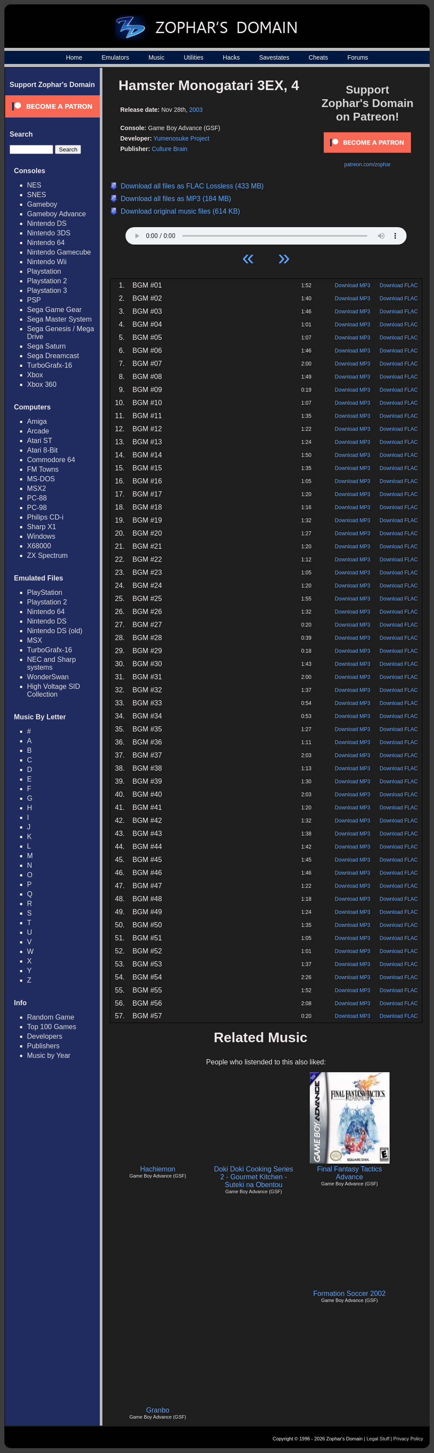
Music (157, 57)
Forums (357, 57)
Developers (44, 1036)
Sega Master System (59, 319)
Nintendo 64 (45, 242)
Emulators (115, 57)
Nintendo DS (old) (54, 630)
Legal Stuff (377, 1438)
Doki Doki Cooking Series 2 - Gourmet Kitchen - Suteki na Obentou (253, 1176)
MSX (34, 640)
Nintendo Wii (47, 261)
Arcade (38, 431)
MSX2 (36, 488)
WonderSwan (48, 677)
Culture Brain (169, 148)
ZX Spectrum (47, 555)
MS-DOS (41, 479)
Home (74, 57)
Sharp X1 (41, 526)
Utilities (193, 57)
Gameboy (42, 204)
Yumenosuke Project (181, 138)
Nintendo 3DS (49, 233)
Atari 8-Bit (42, 450)
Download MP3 (352, 285)
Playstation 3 (47, 290)
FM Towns (43, 469)
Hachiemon (158, 1169)
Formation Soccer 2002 (349, 1293)
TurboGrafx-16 (49, 365)
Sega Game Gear (54, 309)
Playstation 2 (47, 281)
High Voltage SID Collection (53, 690)
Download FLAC (398, 285)
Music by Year (49, 1055)
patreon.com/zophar (367, 164)
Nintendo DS (47, 223)
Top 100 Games (51, 1026)
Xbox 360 (42, 384)
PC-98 (37, 507)
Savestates (274, 57)
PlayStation (44, 592)
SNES (36, 194)
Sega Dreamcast (53, 355)
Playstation (44, 271)
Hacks (231, 57)
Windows (41, 536)
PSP (34, 300)
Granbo (157, 1410)
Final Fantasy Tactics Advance (349, 1173)
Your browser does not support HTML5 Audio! (266, 234)
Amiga (37, 421)
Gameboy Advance (56, 214)
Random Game (51, 1017)
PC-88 (37, 498)
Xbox (35, 375)
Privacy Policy (408, 1438)
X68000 (39, 546)
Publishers (43, 1046)
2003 (196, 109)
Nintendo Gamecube (59, 252)
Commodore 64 (51, 459)
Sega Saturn (46, 346)
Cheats (318, 57)
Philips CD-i (45, 517)
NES (34, 185)
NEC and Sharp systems (51, 663)
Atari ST (39, 440)
